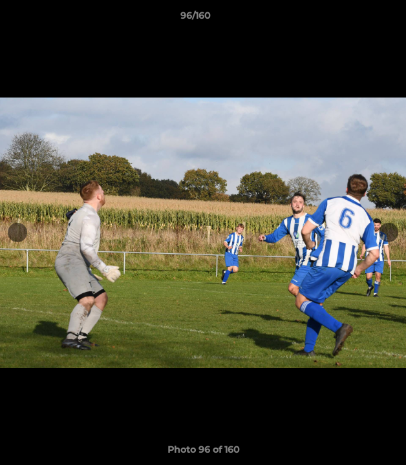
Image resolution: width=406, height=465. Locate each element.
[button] (359, 19)
